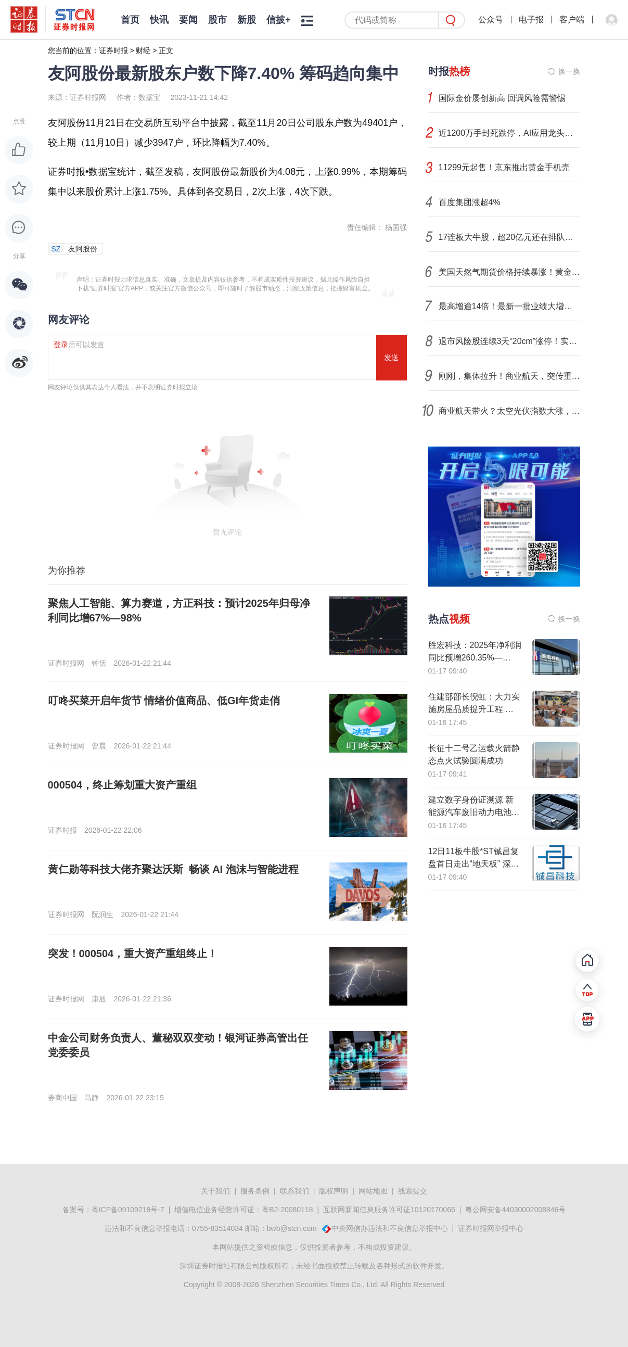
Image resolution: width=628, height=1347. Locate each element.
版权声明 (333, 1191)
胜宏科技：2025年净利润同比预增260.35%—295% (475, 658)
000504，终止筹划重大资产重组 (122, 785)
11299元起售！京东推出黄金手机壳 (504, 167)
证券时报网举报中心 (490, 1228)
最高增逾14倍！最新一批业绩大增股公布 (509, 306)
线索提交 (412, 1191)
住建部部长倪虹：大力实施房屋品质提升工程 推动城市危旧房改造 (474, 709)
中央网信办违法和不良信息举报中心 (389, 1228)
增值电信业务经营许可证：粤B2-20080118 (243, 1209)
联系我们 (294, 1191)
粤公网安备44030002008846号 (515, 1209)
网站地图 (373, 1191)
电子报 (531, 19)
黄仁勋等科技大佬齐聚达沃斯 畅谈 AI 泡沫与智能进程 (173, 869)
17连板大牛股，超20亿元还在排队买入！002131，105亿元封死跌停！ (509, 237)
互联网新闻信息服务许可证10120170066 (389, 1209)
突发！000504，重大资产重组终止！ (133, 953)
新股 (246, 20)
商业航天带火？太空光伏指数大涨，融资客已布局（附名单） (509, 410)
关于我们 (215, 1191)
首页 (130, 20)
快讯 (159, 20)
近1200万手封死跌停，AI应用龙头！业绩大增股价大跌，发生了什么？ (509, 133)
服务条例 (255, 1191)
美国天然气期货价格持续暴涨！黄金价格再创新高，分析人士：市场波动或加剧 (509, 272)
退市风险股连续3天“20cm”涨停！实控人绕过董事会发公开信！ (509, 341)
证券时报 (113, 50)
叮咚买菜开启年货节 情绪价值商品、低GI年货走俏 (164, 700)
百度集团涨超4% (470, 202)
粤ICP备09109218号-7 (128, 1209)
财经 (143, 50)
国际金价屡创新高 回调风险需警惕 (502, 98)
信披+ (278, 20)
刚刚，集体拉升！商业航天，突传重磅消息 (509, 376)
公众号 (490, 19)
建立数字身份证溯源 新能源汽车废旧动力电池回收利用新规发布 (474, 812)
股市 (217, 20)
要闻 (188, 20)
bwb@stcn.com (292, 1228)
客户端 (571, 19)
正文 (166, 50)
